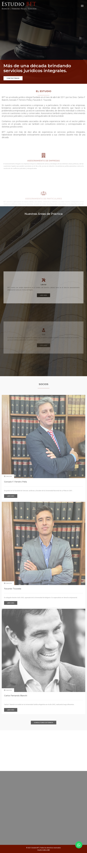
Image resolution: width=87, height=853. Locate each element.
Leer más (43, 346)
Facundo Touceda (12, 589)
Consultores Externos (43, 722)
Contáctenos (13, 78)
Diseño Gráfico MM (43, 850)
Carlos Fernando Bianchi (15, 696)
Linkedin (8, 583)
